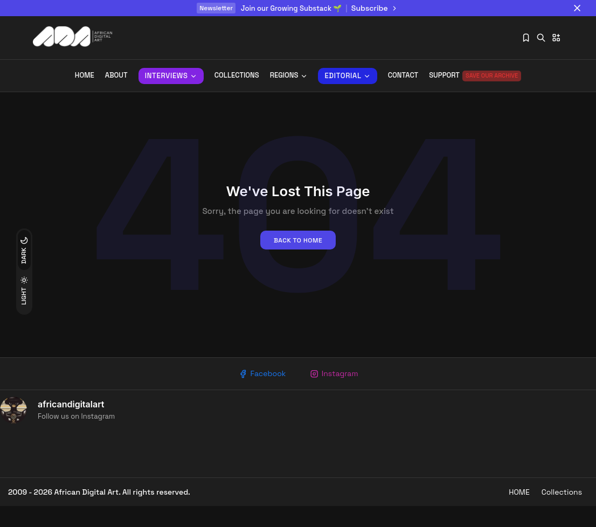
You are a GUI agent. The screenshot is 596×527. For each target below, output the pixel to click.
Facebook (260, 392)
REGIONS (289, 75)
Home (84, 75)
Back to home (298, 258)
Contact (403, 75)
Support (475, 76)
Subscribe (375, 8)
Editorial (347, 75)
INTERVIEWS (171, 75)
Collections (236, 75)
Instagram (335, 392)
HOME (512, 512)
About (116, 75)
